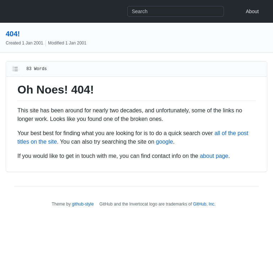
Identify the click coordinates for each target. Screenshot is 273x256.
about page (214, 156)
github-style (82, 204)
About (252, 11)
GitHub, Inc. (204, 204)
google (164, 142)
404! (13, 34)
